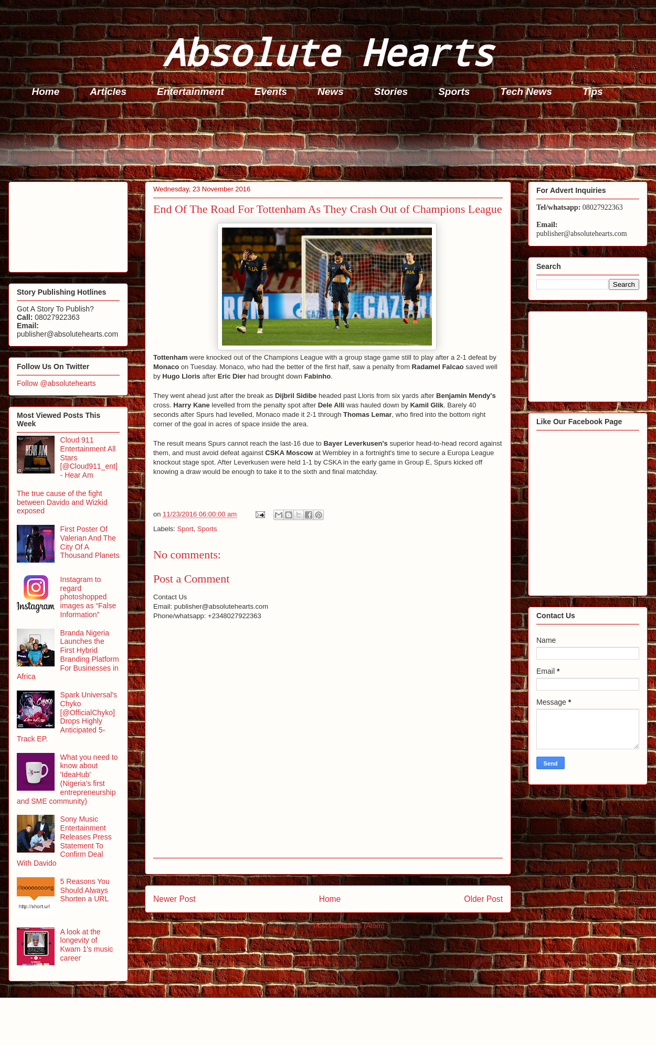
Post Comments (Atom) (348, 926)
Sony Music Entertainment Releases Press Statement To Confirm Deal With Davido (64, 841)
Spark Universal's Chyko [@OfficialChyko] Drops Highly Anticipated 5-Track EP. (67, 717)
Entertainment (190, 91)
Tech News (526, 91)
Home (46, 91)
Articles (108, 91)
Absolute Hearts (328, 51)
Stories (391, 91)
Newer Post (174, 899)
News (331, 91)
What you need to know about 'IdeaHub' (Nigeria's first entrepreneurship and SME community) (67, 779)
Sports (454, 91)
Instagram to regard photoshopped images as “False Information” (88, 597)
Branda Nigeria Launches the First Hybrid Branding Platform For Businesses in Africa (68, 655)
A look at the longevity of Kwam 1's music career (86, 945)
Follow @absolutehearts (56, 383)
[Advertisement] (331, 142)
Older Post (483, 899)
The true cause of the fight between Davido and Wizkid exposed (62, 502)
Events (271, 91)
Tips (593, 91)
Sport (185, 529)
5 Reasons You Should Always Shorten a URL (85, 890)
